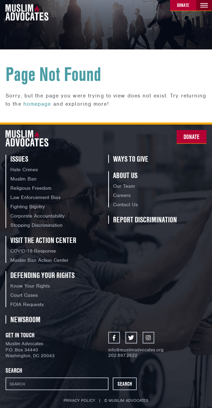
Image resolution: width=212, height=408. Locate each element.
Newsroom (25, 319)
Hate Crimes (24, 169)
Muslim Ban (23, 179)
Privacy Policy (79, 400)
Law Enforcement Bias (35, 197)
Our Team (124, 186)
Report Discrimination (145, 219)
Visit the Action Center (43, 240)
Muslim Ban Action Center (39, 260)
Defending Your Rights (42, 275)
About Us (125, 175)
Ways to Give (130, 159)
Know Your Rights (30, 286)
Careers (122, 195)
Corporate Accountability (37, 216)
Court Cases (24, 295)
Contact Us (125, 204)
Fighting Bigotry (27, 206)
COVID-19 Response (33, 251)
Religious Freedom (31, 188)
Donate (183, 5)
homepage (37, 104)
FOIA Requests (27, 304)
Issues (19, 159)
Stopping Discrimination (36, 225)
